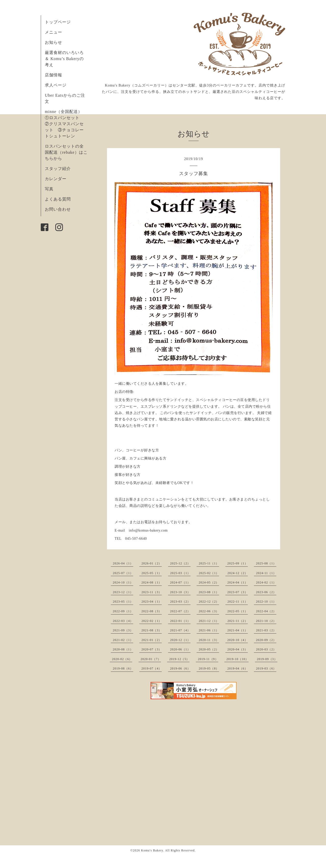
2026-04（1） (123, 563)
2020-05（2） (209, 649)
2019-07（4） (151, 668)
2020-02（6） (122, 659)
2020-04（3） (237, 649)
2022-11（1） (237, 601)
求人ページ (55, 85)
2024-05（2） (209, 582)
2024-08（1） (151, 582)
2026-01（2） (151, 563)
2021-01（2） (151, 640)
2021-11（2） (237, 621)
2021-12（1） (209, 621)
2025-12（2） (180, 563)
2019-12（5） (179, 659)
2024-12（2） (237, 573)
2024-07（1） (180, 582)
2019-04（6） (237, 668)
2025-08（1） (266, 563)
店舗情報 (53, 75)
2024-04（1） (237, 582)
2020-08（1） (123, 649)
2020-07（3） (151, 649)
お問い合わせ (58, 209)
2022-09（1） (123, 611)
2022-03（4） (123, 621)
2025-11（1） (209, 563)
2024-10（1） (123, 582)
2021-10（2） (266, 621)
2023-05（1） (123, 601)
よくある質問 (58, 199)
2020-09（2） (266, 640)
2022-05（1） (237, 611)
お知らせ (53, 42)
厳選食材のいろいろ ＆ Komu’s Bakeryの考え (64, 58)
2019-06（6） (180, 668)
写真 (49, 189)
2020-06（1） (180, 649)
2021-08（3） (151, 630)
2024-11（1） (266, 573)
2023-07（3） (237, 592)
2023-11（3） (151, 592)
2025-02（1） (209, 573)
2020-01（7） (151, 659)
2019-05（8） (209, 668)
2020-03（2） (266, 649)
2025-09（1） (237, 563)
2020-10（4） (237, 640)
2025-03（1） (180, 573)
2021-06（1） (209, 630)
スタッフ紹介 (58, 168)
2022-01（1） (180, 621)
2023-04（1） (151, 601)
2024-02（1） (266, 582)
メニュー (53, 32)
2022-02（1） (151, 621)
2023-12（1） (123, 592)
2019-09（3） (267, 659)
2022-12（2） (209, 601)
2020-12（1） (180, 640)
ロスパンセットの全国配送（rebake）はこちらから (66, 152)
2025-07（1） (123, 573)
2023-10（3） (180, 592)
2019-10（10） (237, 659)
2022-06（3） (209, 611)
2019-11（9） (208, 659)
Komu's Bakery (152, 850)
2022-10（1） (266, 601)
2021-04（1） (237, 630)
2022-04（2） (266, 611)
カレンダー (55, 179)
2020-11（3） (209, 640)
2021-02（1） (123, 640)
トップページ (58, 22)
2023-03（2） (180, 601)
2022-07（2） (180, 611)
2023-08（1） (209, 592)
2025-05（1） (151, 573)
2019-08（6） (123, 668)
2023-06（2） (266, 592)
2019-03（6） (266, 668)
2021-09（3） (123, 630)
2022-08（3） (151, 611)
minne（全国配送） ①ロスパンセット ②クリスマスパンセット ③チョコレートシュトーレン (66, 123)
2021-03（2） (266, 630)
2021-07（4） (180, 630)
